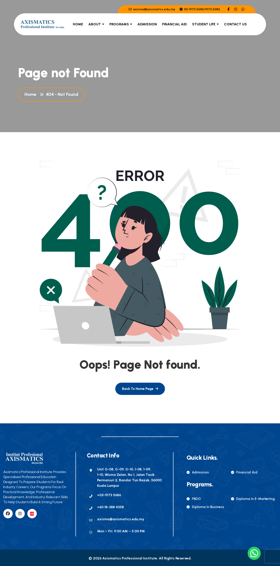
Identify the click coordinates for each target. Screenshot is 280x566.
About (94, 24)
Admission (147, 24)
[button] (254, 553)
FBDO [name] (194, 499)
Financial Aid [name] (244, 472)
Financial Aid (174, 24)
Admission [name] (198, 472)
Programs (119, 24)
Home (78, 24)
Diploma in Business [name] (205, 507)
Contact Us (235, 24)
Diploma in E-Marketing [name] (253, 499)
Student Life (203, 24)
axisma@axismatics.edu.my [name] (152, 9)
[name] (229, 9)
